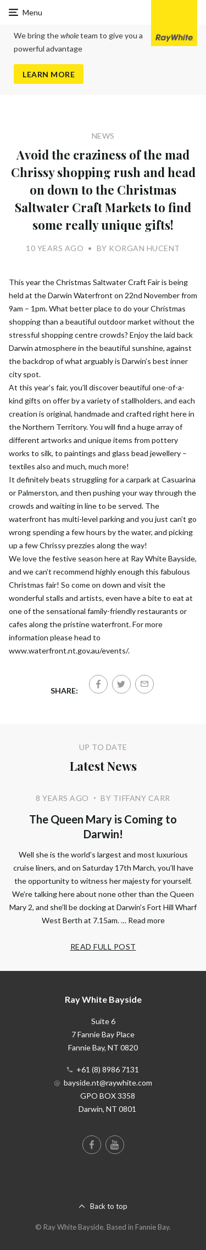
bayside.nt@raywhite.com (108, 1082)
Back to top (108, 1206)
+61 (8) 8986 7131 (107, 1069)
